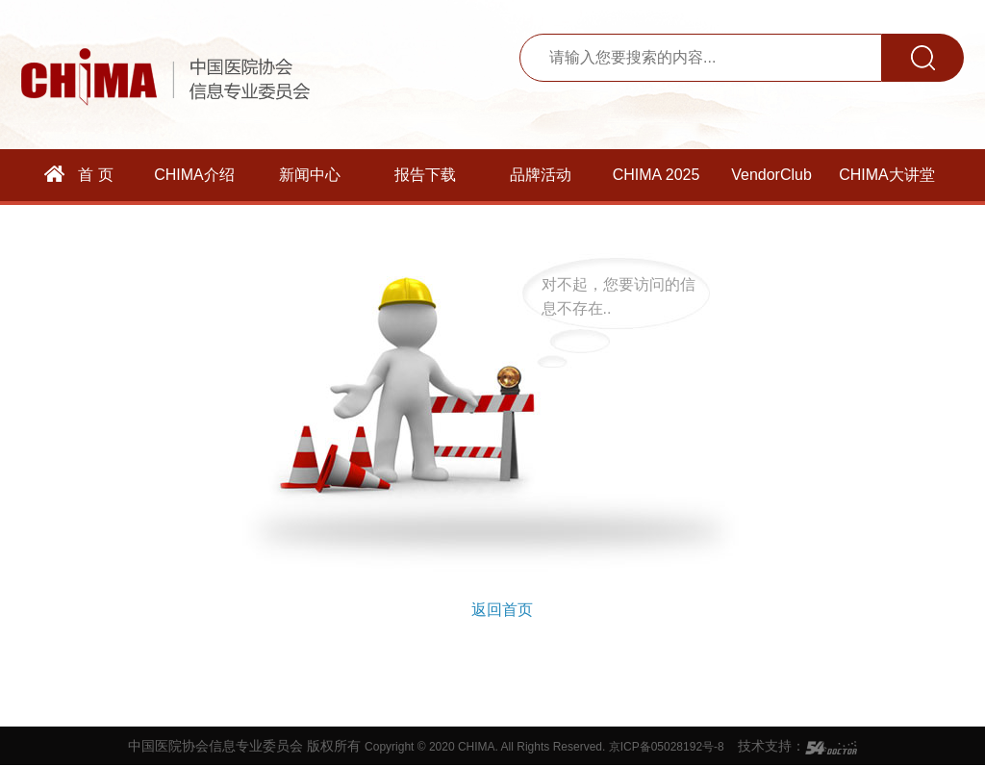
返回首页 (502, 609)
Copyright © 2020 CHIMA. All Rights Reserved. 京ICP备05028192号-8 (544, 746)
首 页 (79, 174)
